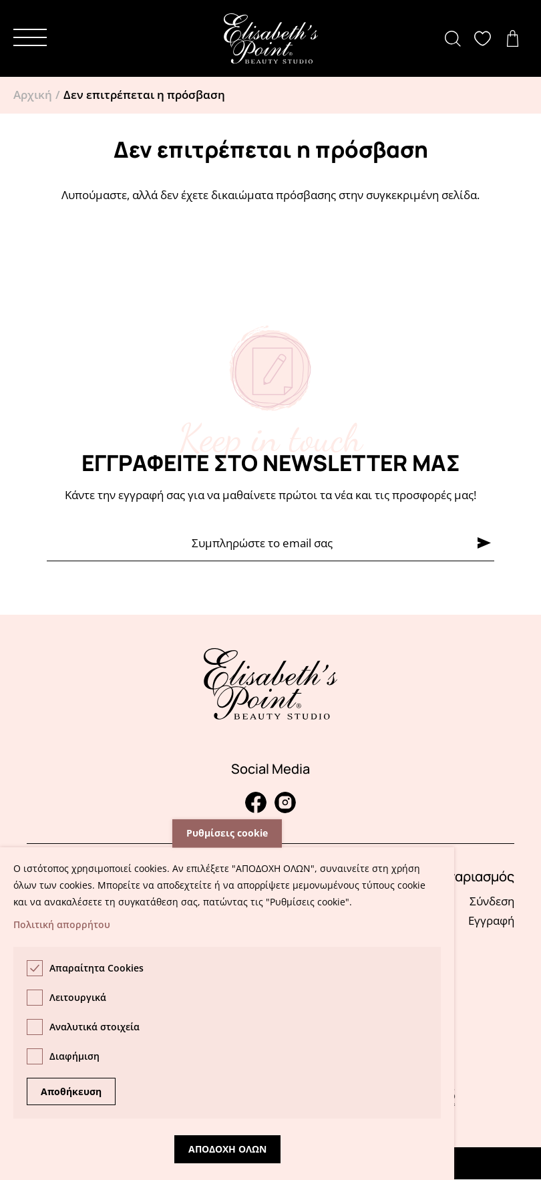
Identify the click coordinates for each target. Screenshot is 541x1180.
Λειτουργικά (77, 997)
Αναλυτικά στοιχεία (94, 1026)
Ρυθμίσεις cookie (227, 833)
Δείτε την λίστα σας (486, 38)
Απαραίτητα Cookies (96, 968)
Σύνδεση (492, 901)
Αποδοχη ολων (227, 1149)
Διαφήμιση (74, 1056)
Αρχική (32, 94)
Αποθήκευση (71, 1091)
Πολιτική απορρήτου (61, 924)
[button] (30, 37)
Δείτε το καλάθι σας (516, 38)
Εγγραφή (491, 920)
